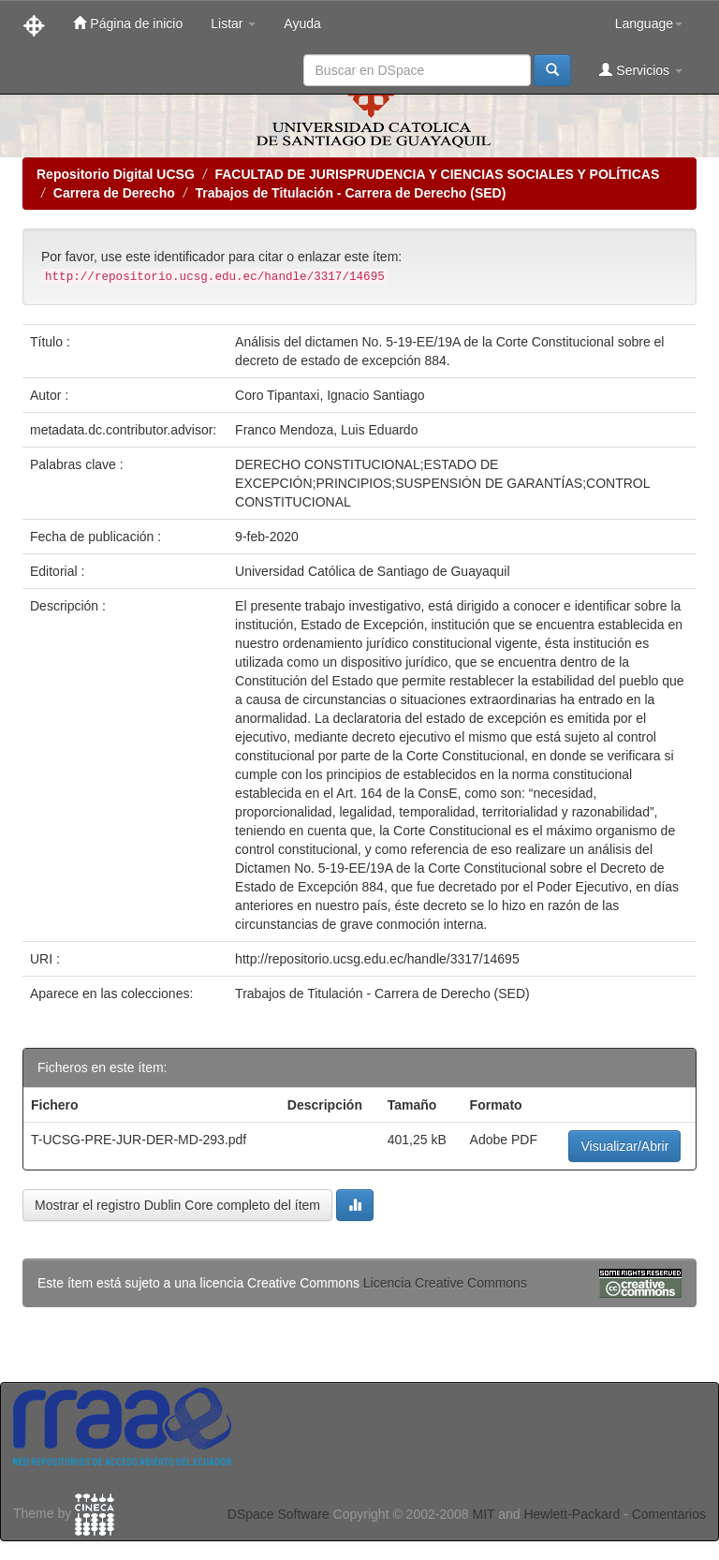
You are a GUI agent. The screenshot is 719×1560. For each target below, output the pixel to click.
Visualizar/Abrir (624, 1146)
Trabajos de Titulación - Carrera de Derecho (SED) (350, 192)
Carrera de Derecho (114, 192)
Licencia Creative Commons (445, 1282)
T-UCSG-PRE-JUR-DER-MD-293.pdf (138, 1139)
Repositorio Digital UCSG (116, 174)
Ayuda (302, 23)
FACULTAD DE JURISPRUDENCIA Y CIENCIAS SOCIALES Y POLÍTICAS (436, 174)
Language (648, 23)
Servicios (640, 70)
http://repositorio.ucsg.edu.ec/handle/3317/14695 (377, 958)
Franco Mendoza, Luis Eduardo (326, 429)
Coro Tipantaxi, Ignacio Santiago (329, 395)
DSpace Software (278, 1514)
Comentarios (669, 1514)
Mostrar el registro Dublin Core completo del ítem (177, 1205)
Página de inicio (128, 23)
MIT (483, 1514)
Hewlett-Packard (571, 1514)
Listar (233, 23)
